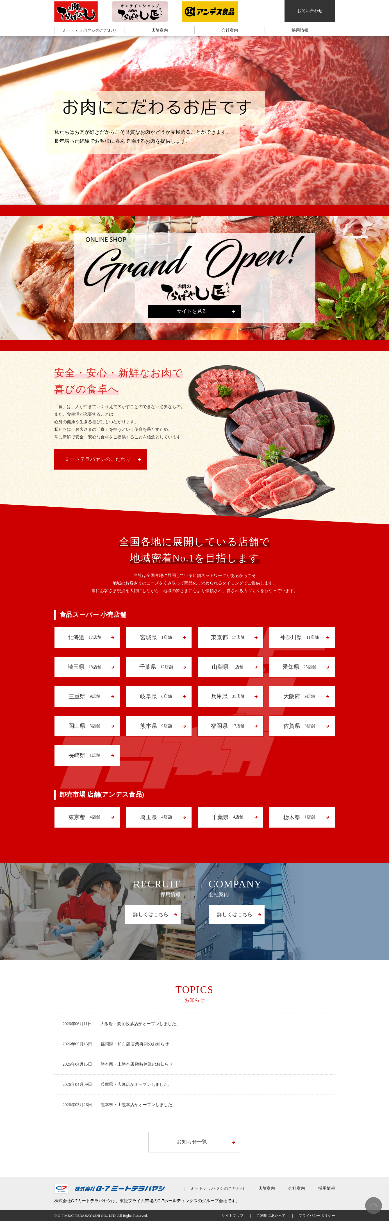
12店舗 (156, 667)
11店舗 (299, 637)
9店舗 (84, 696)
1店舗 (156, 637)
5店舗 (84, 726)
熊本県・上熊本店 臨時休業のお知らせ (137, 1064)
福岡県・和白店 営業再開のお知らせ (135, 1044)
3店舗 (299, 726)
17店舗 (84, 637)
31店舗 (227, 696)
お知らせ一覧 (192, 1142)
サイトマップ (233, 1215)
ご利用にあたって (271, 1215)
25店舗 (299, 667)
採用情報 (300, 30)
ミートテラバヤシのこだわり (89, 30)
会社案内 (229, 30)
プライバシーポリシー (317, 1215)
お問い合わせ (309, 10)
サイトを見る (192, 311)
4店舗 (84, 817)
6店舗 (156, 696)
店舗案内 (159, 30)
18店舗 (84, 667)
